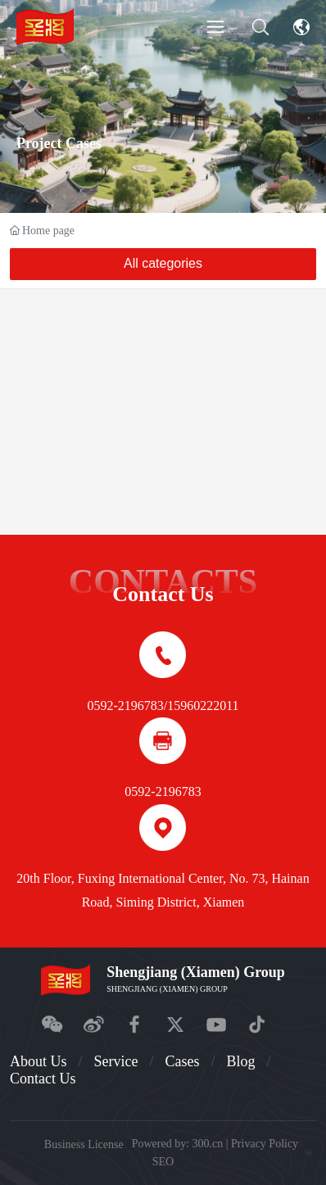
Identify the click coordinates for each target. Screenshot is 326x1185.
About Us (38, 1061)
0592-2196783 (125, 705)
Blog (240, 1061)
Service (115, 1061)
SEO (163, 1161)
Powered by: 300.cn (178, 1144)
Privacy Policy (264, 1144)
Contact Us (43, 1078)
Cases (182, 1061)
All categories (163, 263)
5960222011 (206, 705)
